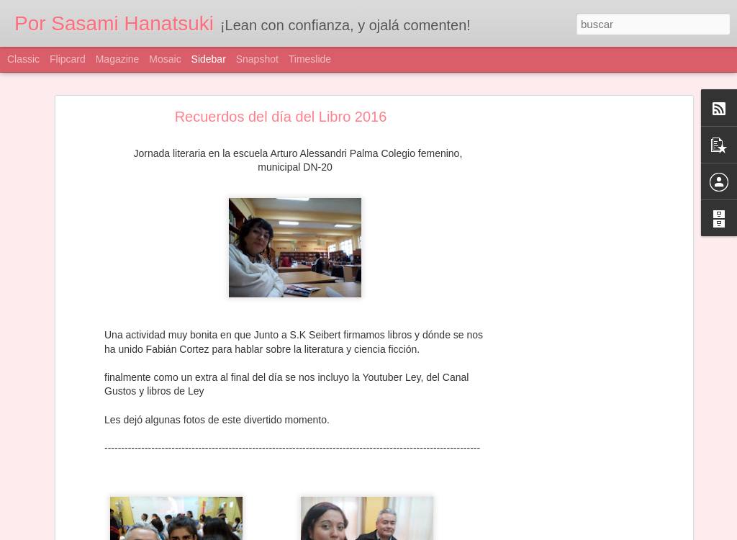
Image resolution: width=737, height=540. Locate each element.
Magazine (118, 59)
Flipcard (68, 59)
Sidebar (208, 59)
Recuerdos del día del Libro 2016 (281, 117)
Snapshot (257, 59)
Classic (23, 59)
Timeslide (310, 59)
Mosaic (165, 59)
